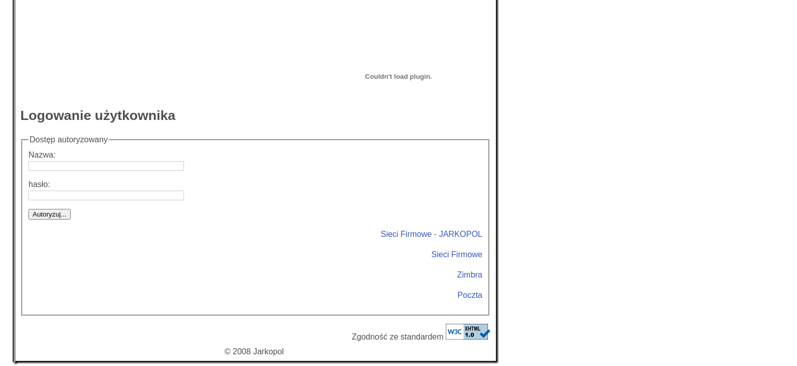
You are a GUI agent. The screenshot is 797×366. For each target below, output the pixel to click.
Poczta (469, 295)
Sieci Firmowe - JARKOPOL (431, 234)
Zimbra (469, 274)
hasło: (106, 190)
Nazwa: (106, 160)
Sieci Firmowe (457, 254)
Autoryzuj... (50, 214)
